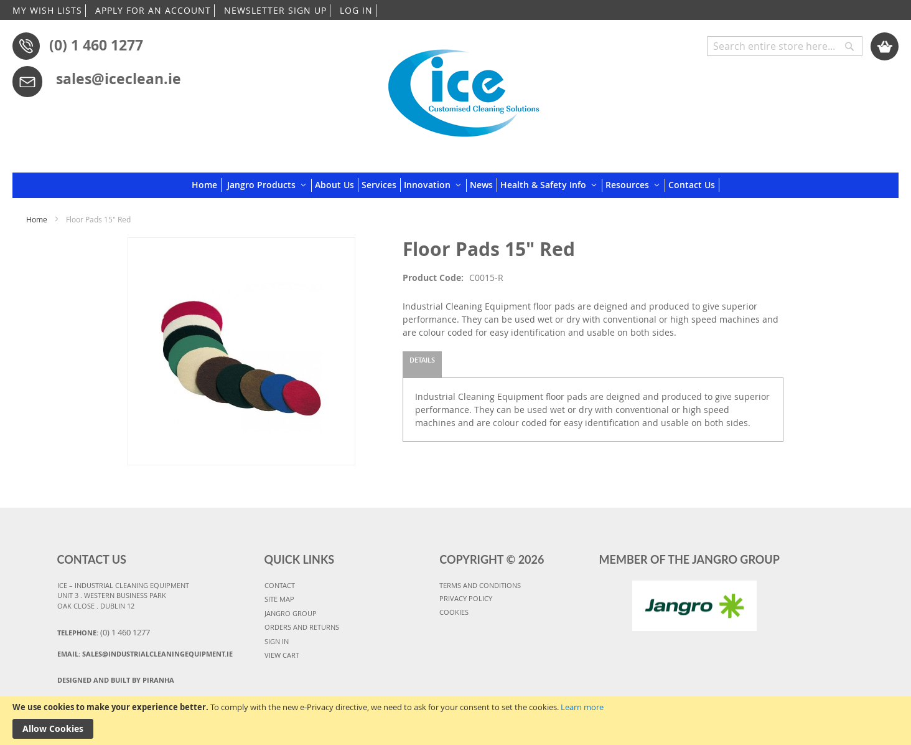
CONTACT (279, 585)
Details (422, 359)
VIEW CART (281, 655)
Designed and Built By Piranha (115, 680)
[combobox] (784, 46)
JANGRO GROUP (290, 613)
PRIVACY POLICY (465, 598)
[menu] (455, 185)
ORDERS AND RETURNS (301, 627)
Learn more (582, 707)
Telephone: (103, 632)
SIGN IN (276, 641)
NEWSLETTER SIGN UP (275, 10)
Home (36, 219)
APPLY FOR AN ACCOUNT (153, 10)
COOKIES (454, 612)
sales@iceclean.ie (118, 78)
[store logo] (463, 88)
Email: (145, 653)
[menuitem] (207, 185)
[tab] (422, 364)
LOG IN (356, 10)
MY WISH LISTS (47, 10)
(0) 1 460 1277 (96, 45)
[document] (455, 721)
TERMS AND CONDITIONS (480, 585)
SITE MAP (279, 599)
